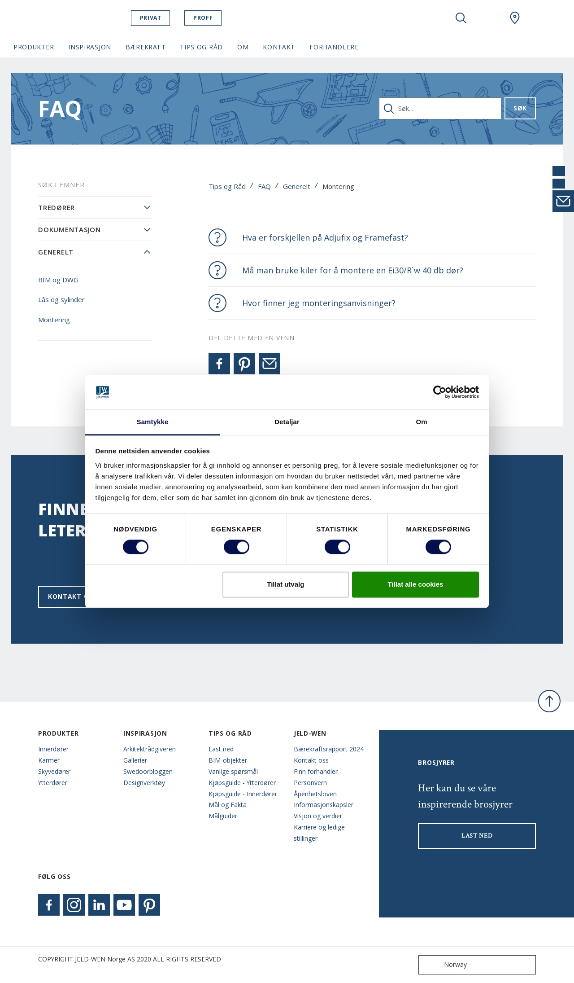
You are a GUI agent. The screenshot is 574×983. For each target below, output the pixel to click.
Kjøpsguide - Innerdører (243, 794)
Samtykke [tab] (153, 422)
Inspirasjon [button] (89, 47)
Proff (206, 18)
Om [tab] (421, 422)
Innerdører (53, 749)
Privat (154, 18)
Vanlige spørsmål (233, 771)
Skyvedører (54, 771)
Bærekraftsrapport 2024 (329, 749)
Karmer (49, 760)
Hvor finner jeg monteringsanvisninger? (319, 303)
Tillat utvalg (285, 584)
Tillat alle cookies (415, 584)
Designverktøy (144, 782)
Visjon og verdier (318, 816)
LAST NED (477, 836)
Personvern (310, 782)
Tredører (56, 207)
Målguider (223, 816)
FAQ (264, 186)
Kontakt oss (72, 596)
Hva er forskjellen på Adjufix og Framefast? (325, 237)
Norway (444, 964)
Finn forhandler (316, 771)
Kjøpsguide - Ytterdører (242, 782)
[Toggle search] (461, 18)
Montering (54, 319)
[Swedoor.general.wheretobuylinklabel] (514, 18)
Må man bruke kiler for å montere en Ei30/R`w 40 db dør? (352, 270)
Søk (520, 108)
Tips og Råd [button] (201, 47)
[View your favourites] (487, 18)
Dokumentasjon (69, 229)
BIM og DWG (58, 279)
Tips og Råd (227, 186)
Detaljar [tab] (287, 422)
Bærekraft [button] (145, 47)
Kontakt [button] (279, 47)
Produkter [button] (33, 47)
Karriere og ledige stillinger (319, 833)
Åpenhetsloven (315, 794)
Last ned (221, 749)
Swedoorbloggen (148, 771)
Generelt (296, 186)
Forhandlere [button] (334, 47)
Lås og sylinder (61, 299)
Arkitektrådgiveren (149, 749)
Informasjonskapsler (323, 804)
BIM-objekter (228, 760)
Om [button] (242, 47)
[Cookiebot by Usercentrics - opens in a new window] (439, 392)
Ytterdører (52, 782)
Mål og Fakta (228, 804)
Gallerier (135, 760)
